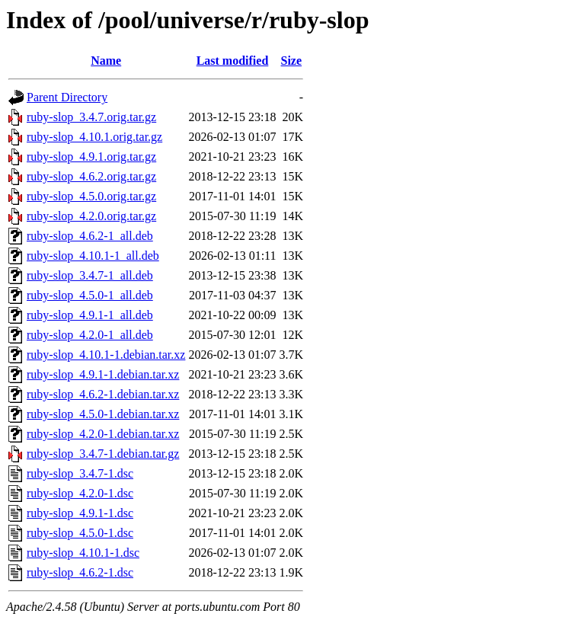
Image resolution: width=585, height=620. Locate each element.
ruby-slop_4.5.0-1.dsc (80, 532)
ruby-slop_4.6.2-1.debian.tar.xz (103, 394)
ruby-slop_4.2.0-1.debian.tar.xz (103, 433)
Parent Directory (67, 97)
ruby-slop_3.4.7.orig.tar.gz (91, 116)
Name (106, 60)
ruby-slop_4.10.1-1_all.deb (93, 255)
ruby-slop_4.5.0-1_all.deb (90, 295)
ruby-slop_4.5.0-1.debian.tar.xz (103, 413)
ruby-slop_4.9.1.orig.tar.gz (91, 156)
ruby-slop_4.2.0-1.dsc (80, 493)
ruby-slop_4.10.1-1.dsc (83, 552)
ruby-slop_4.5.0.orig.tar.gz (91, 196)
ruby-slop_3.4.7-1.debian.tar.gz (103, 453)
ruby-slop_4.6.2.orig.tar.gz (91, 176)
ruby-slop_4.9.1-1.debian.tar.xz (103, 374)
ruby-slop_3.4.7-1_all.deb (90, 275)
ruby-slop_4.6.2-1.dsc (80, 572)
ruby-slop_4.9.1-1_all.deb (90, 314)
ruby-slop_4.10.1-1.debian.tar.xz (106, 354)
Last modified (233, 60)
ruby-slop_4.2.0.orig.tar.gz (91, 215)
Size (291, 60)
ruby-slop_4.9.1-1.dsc (80, 513)
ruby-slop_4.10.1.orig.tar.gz (94, 136)
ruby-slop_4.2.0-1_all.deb (90, 334)
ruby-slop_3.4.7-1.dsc (80, 473)
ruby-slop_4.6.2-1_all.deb (90, 235)
